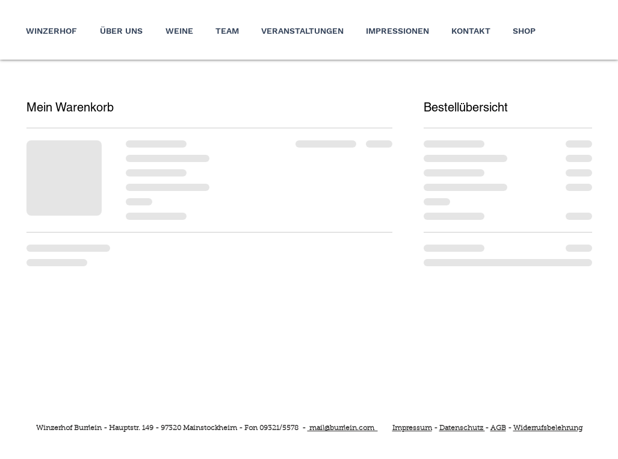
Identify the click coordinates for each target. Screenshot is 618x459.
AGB (498, 428)
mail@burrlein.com (342, 428)
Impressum (412, 428)
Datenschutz (462, 428)
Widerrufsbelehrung (547, 428)
